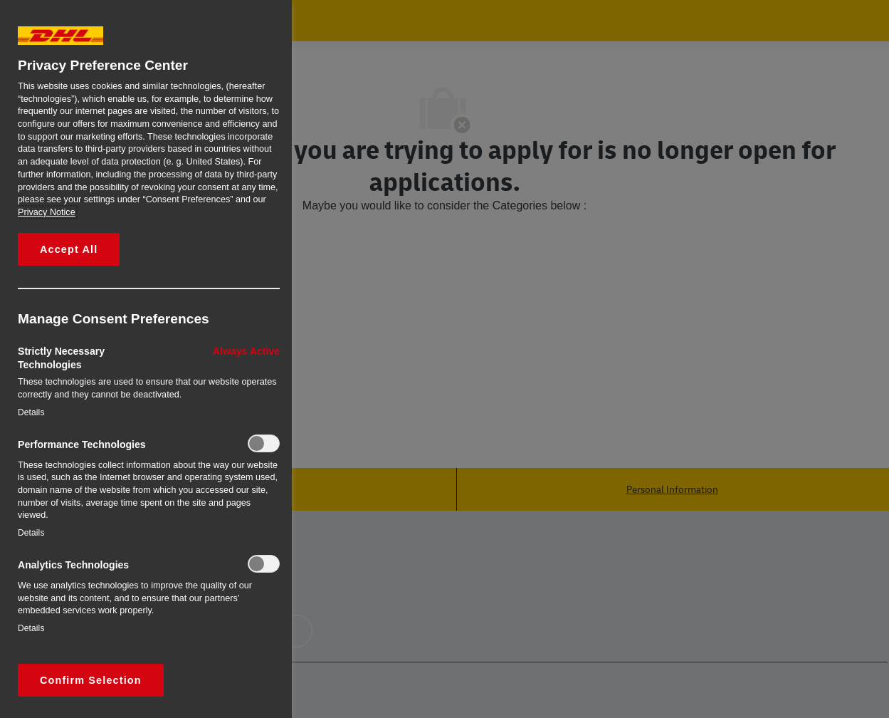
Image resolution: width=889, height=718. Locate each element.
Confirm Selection (91, 680)
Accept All (69, 249)
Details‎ (31, 412)
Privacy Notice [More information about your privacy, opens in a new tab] (46, 212)
